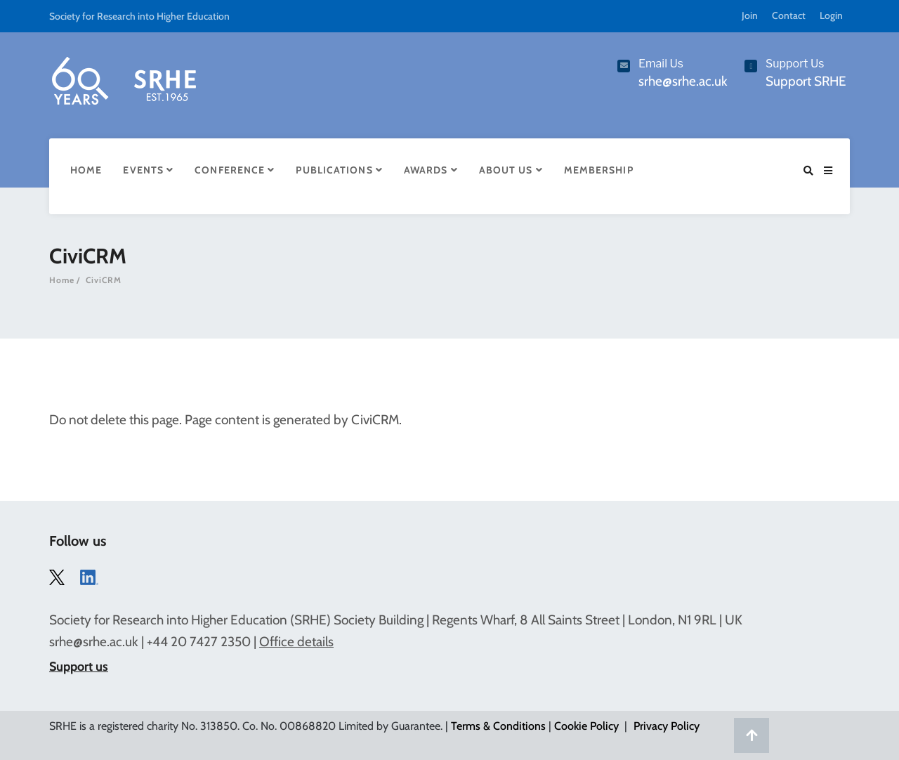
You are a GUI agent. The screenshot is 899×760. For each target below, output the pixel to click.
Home (86, 170)
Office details (296, 642)
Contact (789, 15)
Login (831, 15)
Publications (339, 170)
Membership (599, 170)
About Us (511, 170)
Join (750, 15)
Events (148, 170)
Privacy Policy (667, 726)
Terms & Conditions (498, 726)
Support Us (795, 63)
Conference (235, 170)
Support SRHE (806, 81)
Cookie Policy (586, 726)
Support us (78, 666)
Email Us (660, 63)
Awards (431, 170)
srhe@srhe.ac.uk (93, 642)
